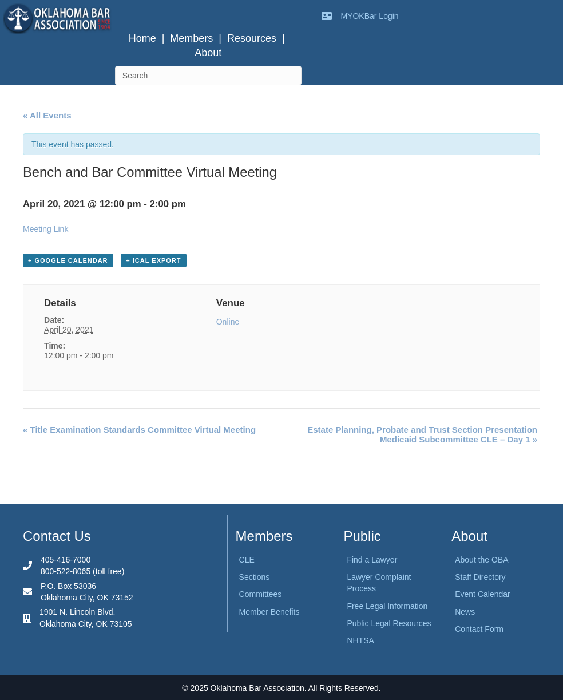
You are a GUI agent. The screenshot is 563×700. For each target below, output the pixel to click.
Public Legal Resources (389, 623)
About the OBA (481, 559)
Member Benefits (269, 611)
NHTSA (360, 640)
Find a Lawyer (372, 559)
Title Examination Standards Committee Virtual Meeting (139, 429)
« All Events (47, 115)
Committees (260, 594)
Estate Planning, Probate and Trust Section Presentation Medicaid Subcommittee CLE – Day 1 (422, 434)
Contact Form (479, 629)
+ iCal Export (153, 260)
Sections (254, 577)
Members (191, 38)
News (465, 611)
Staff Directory (480, 577)
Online (227, 321)
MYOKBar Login (369, 16)
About (208, 52)
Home (142, 38)
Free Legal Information (387, 606)
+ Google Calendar (68, 260)
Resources (251, 38)
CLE (247, 559)
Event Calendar (482, 594)
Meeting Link (45, 229)
